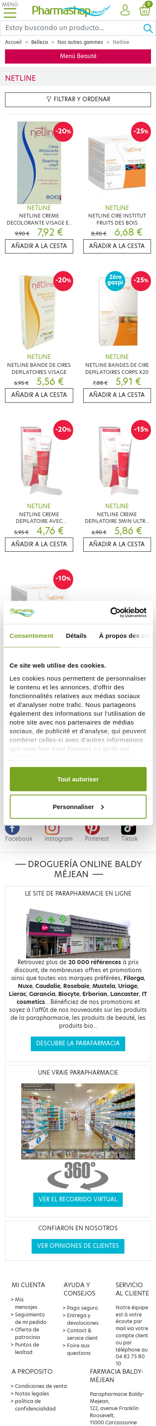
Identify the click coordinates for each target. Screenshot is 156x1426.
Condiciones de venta (41, 1386)
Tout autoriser (78, 779)
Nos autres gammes (80, 42)
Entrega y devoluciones (83, 1319)
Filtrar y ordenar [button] (78, 99)
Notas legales (32, 1393)
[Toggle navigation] (10, 10)
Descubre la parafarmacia (78, 1043)
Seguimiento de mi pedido (31, 1318)
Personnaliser (78, 806)
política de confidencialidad (35, 1405)
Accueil (13, 42)
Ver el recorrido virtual (78, 1199)
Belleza (39, 42)
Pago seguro (82, 1307)
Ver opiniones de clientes (78, 1246)
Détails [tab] (76, 635)
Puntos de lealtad (27, 1348)
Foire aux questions (79, 1349)
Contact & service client (82, 1334)
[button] (125, 10)
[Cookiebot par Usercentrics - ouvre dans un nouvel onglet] (111, 612)
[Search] (71, 28)
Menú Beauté (78, 56)
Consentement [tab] (31, 635)
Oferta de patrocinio (27, 1333)
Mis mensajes (26, 1303)
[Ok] (149, 28)
